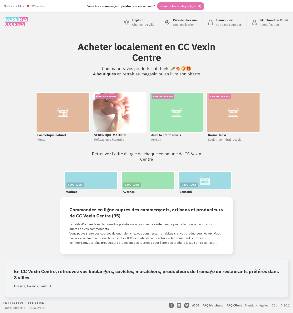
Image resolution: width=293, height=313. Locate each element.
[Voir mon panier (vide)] (224, 22)
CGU (274, 305)
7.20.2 (285, 305)
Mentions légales (256, 305)
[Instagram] (179, 305)
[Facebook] (171, 305)
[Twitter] (186, 305)
